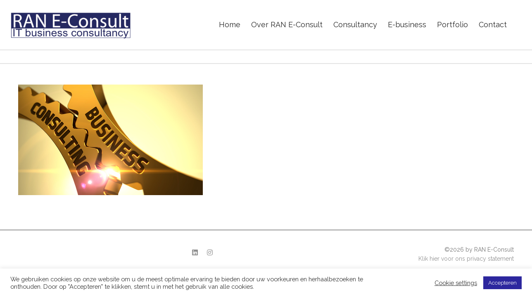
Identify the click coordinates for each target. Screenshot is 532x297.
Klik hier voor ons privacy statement (466, 258)
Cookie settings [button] (456, 282)
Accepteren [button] (502, 283)
